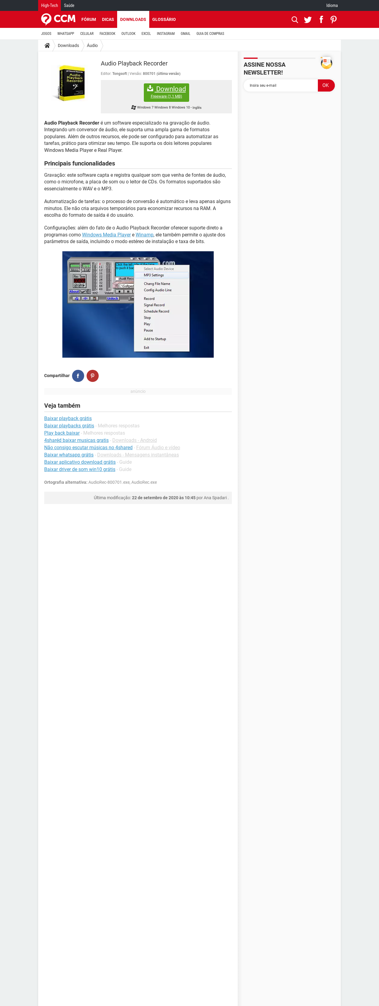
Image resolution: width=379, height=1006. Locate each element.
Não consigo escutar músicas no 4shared (88, 447)
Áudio (92, 45)
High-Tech (49, 5)
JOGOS (46, 34)
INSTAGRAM (166, 34)
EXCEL (146, 34)
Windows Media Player (106, 235)
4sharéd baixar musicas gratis (76, 440)
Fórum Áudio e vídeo (158, 447)
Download (166, 92)
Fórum (88, 19)
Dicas (108, 19)
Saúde (69, 5)
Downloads (133, 19)
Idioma (332, 5)
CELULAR (87, 34)
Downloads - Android (134, 440)
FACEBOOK (107, 34)
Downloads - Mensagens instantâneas (138, 455)
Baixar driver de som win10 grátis (79, 469)
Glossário (164, 19)
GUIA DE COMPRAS (210, 34)
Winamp (144, 235)
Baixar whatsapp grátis (69, 455)
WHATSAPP (66, 34)
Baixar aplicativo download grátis (80, 462)
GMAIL (185, 34)
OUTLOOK (128, 34)
